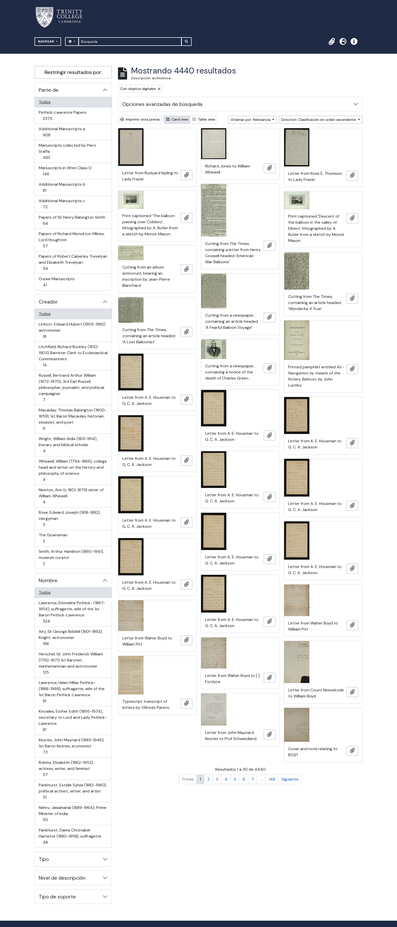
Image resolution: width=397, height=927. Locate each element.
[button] (331, 41)
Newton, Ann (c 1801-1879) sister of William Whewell (71, 496)
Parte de (48, 90)
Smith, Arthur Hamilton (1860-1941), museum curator (71, 557)
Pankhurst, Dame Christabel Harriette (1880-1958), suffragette (69, 836)
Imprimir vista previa (140, 119)
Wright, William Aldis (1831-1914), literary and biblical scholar (67, 445)
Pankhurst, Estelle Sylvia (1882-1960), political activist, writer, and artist (72, 791)
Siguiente (290, 779)
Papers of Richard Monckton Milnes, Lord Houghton (71, 240)
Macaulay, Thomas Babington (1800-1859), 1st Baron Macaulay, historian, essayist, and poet (72, 419)
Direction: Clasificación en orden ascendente (319, 119)
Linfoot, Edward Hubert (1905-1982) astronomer (72, 330)
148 (272, 779)
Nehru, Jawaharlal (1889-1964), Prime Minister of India (72, 813)
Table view (203, 119)
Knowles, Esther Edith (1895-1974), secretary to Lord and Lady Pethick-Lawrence (72, 720)
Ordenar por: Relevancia (251, 119)
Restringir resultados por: (73, 72)
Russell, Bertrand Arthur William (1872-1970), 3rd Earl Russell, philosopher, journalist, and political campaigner (71, 387)
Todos (45, 102)
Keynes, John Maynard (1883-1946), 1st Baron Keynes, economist (71, 746)
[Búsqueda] (130, 41)
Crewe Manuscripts (56, 282)
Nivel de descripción (62, 878)
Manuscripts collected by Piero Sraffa (67, 151)
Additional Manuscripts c (61, 204)
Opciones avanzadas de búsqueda (162, 104)
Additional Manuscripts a (61, 132)
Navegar (46, 41)
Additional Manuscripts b (61, 187)
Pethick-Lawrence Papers (62, 115)
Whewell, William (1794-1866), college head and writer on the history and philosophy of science (72, 470)
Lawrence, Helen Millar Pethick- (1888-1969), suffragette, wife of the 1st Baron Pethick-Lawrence (71, 691)
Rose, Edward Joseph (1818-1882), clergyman (69, 518)
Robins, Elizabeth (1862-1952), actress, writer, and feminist (66, 768)
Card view (177, 119)
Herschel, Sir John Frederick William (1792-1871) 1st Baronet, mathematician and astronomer (70, 663)
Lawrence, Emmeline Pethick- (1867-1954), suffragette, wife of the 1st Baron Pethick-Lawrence (71, 612)
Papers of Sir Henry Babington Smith (71, 220)
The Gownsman (53, 538)
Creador (48, 301)
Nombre (48, 580)
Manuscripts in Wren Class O (65, 171)
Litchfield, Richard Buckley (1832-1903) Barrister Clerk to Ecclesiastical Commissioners (73, 356)
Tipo (44, 859)
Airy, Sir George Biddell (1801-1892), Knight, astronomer (70, 637)
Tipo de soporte (57, 896)
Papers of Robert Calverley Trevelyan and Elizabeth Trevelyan (72, 262)
